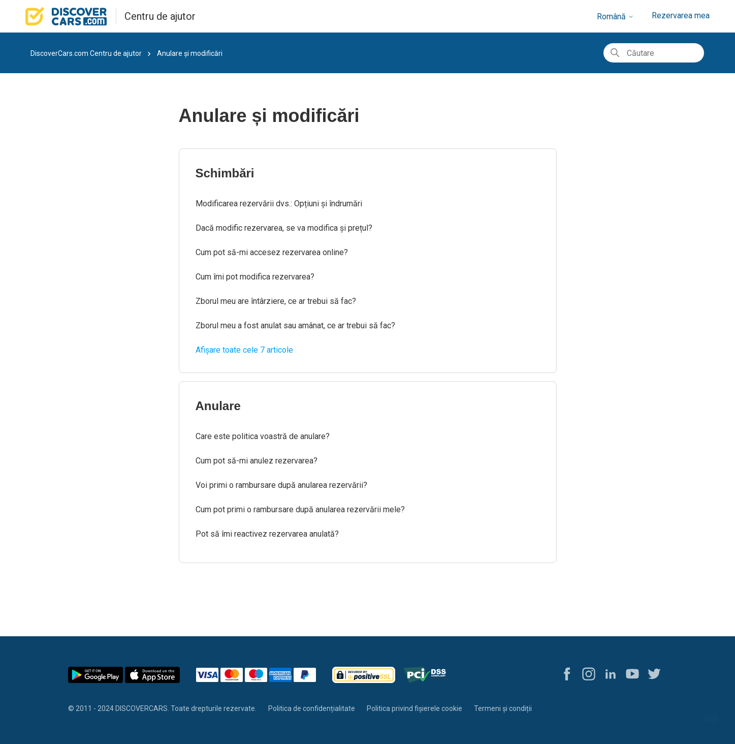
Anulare (218, 406)
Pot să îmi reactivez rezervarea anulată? (267, 534)
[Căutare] (653, 53)
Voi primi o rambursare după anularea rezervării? (281, 485)
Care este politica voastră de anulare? (263, 436)
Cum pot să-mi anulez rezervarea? (256, 461)
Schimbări (225, 173)
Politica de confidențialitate (311, 708)
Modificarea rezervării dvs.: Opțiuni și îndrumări (279, 203)
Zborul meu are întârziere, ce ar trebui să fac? (276, 301)
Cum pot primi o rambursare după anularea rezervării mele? (300, 509)
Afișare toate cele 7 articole (244, 350)
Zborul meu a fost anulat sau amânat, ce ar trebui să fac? (295, 325)
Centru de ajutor (160, 16)
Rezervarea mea (681, 15)
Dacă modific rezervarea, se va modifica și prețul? (284, 228)
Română (615, 16)
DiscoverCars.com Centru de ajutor (86, 53)
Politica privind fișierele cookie (414, 708)
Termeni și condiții (503, 708)
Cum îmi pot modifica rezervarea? (255, 277)
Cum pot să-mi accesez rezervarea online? (272, 252)
